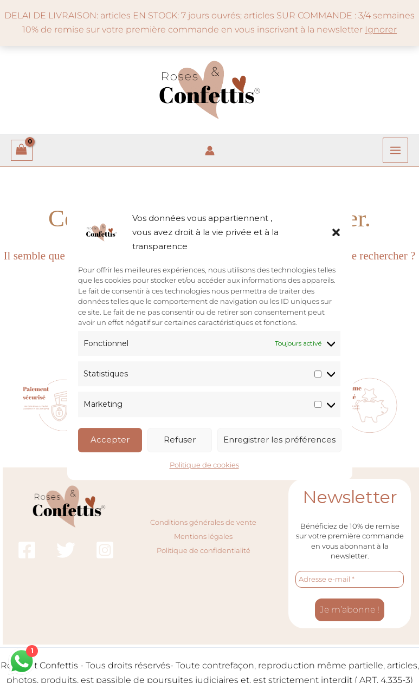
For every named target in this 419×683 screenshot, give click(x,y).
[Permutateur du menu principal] (395, 150)
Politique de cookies (204, 464)
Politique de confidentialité (203, 550)
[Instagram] (104, 550)
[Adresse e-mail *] (349, 579)
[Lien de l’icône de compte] (210, 150)
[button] (336, 232)
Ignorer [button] (381, 29)
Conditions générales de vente (203, 521)
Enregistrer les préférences (279, 439)
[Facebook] (26, 550)
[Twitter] (65, 550)
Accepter (110, 439)
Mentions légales (203, 536)
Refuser (180, 439)
